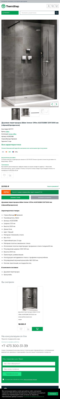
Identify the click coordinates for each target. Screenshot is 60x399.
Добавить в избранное (4, 175)
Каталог (6, 13)
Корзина (57, 6)
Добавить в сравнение (10, 175)
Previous (52, 104)
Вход (49, 6)
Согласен (53, 394)
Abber (7, 131)
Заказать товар (15, 197)
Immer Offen (12, 134)
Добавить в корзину (44, 197)
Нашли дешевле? (53, 186)
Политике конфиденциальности (33, 396)
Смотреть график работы (10, 342)
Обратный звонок (53, 6)
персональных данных (30, 379)
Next (56, 104)
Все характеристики (11, 145)
